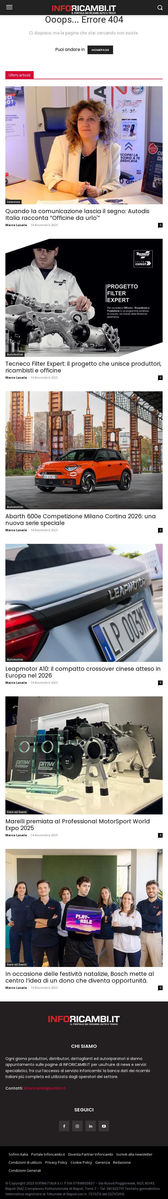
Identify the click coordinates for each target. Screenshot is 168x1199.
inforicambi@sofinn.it (44, 1088)
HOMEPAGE (100, 50)
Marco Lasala (16, 225)
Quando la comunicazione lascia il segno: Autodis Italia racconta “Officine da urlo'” (77, 214)
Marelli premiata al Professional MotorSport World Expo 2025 (77, 824)
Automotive (15, 354)
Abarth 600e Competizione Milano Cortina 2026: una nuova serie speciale (80, 519)
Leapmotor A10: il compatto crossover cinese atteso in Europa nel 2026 (83, 672)
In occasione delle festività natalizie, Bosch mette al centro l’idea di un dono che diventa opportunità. (79, 977)
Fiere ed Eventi (17, 812)
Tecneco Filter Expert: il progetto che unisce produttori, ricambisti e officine (83, 367)
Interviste (13, 202)
